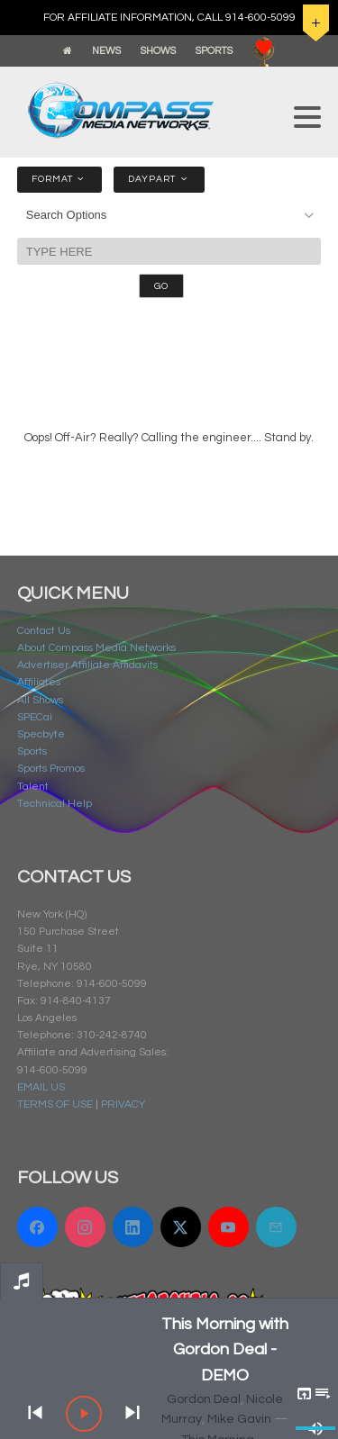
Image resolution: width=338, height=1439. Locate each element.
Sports (32, 751)
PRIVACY (123, 1104)
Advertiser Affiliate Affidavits (87, 665)
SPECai (34, 717)
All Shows (40, 700)
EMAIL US (41, 1087)
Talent (33, 786)
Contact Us (43, 631)
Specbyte (41, 734)
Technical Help (54, 804)
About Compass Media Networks (96, 648)
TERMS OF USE (55, 1104)
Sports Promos (51, 768)
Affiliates (38, 682)
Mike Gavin (239, 1419)
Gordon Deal (204, 1399)
